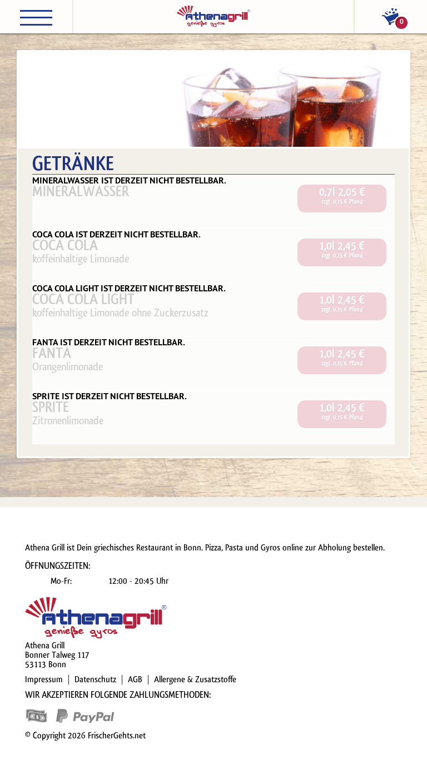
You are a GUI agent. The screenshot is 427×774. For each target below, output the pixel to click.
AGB (135, 679)
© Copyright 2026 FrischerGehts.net (85, 735)
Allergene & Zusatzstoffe (195, 679)
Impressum (44, 679)
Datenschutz (95, 679)
